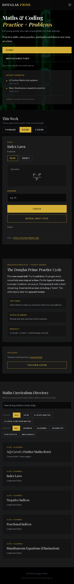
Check (37, 208)
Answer (11, 191)
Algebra (42, 428)
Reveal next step (37, 218)
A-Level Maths (42, 415)
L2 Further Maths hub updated (23, 80)
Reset (26, 158)
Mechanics (28, 434)
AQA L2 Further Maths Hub (26, 238)
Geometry (58, 428)
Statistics (10, 434)
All (16, 415)
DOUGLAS (16, 5)
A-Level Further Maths (17, 421)
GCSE (26, 415)
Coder (39, 129)
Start (10, 50)
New (13, 158)
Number (27, 428)
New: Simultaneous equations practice (27, 88)
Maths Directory (17, 58)
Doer (25, 129)
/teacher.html (36, 357)
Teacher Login (37, 365)
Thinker (10, 129)
